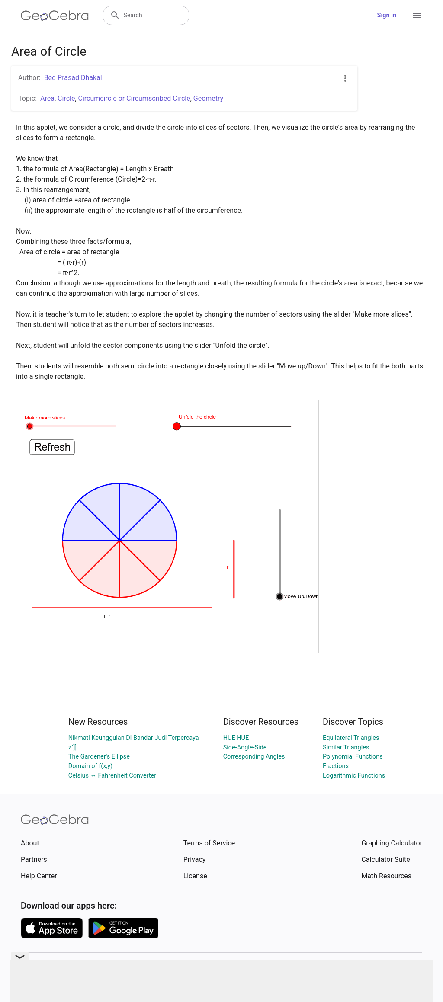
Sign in (386, 15)
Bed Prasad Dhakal (73, 78)
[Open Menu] (417, 15)
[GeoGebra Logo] (55, 15)
